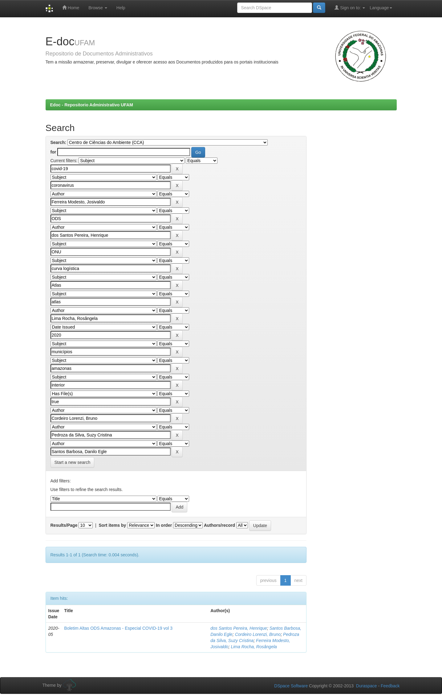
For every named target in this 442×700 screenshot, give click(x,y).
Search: (58, 142)
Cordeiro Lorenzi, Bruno (258, 634)
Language (381, 7)
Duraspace (366, 685)
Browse (97, 7)
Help (120, 7)
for (53, 151)
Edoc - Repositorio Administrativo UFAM (91, 104)
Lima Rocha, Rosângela (254, 646)
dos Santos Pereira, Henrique (238, 628)
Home (70, 7)
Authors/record (219, 525)
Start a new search (73, 462)
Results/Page (64, 525)
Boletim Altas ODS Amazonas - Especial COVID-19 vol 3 (118, 628)
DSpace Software (291, 685)
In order (164, 525)
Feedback (390, 685)
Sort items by (112, 525)
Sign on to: (350, 7)
